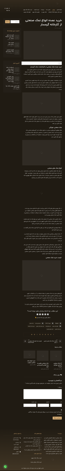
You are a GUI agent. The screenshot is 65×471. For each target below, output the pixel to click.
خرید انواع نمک (48, 326)
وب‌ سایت (34, 402)
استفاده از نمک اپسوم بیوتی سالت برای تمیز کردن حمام (9, 68)
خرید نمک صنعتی (58, 329)
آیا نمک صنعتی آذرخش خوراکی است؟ (32, 450)
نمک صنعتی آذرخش (57, 369)
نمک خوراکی (27, 249)
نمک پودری (29, 176)
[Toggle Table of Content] (59, 64)
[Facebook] (9, 8)
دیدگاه (60, 388)
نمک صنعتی (59, 130)
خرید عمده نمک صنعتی (40, 326)
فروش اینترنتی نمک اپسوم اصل (9, 50)
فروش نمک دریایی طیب (10, 43)
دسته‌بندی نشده (38, 323)
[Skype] (7, 11)
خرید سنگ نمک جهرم (36, 458)
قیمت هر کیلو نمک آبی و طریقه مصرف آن (9, 37)
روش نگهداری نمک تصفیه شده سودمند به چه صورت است (9, 77)
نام (61, 402)
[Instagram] (5, 8)
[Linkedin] (9, 11)
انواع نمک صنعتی (55, 326)
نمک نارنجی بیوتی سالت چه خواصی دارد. (32, 447)
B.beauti (56, 323)
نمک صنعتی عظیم (44, 369)
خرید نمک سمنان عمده (36, 462)
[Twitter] (7, 8)
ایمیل (47, 402)
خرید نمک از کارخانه (31, 326)
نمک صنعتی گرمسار (50, 329)
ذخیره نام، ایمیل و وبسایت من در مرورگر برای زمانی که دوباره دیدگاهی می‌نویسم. (45, 413)
